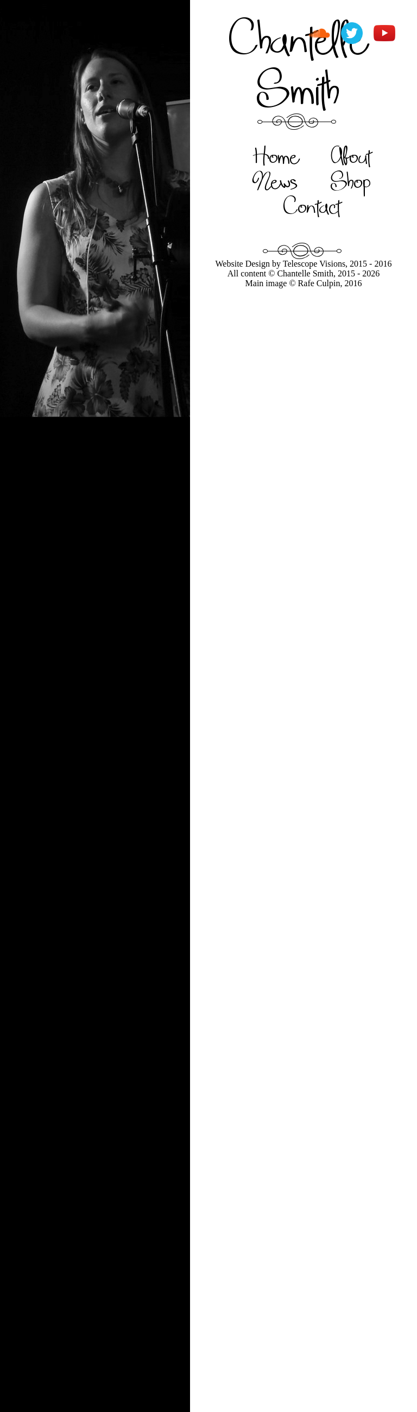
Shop (351, 180)
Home (275, 155)
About (351, 155)
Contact (311, 205)
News (275, 180)
